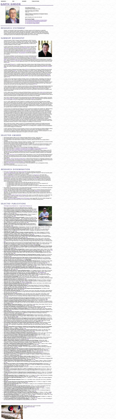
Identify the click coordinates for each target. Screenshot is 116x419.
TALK (42, 351)
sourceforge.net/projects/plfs (10, 172)
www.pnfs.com (37, 174)
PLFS (8, 76)
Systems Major (10, 98)
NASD (15, 58)
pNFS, (5, 60)
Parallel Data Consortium (30, 50)
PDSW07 (50, 66)
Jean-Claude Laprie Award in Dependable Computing (16, 150)
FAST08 (5, 179)
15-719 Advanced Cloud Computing (32, 22)
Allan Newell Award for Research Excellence (15, 161)
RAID (13, 57)
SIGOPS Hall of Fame (10, 154)
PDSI (26, 69)
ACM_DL (23, 282)
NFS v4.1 (13, 60)
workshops (37, 190)
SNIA (39, 187)
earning (14, 99)
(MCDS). (33, 98)
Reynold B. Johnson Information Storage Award (15, 158)
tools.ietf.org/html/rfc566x (9, 176)
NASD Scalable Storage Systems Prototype (17, 195)
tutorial (7, 62)
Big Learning (43, 92)
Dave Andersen (17, 47)
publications (22, 52)
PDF (35, 210)
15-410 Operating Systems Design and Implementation (36, 20)
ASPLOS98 (36, 178)
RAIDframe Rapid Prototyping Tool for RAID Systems (19, 198)
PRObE (36, 87)
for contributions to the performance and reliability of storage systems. (28, 149)
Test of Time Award (10, 162)
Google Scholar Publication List (25, 205)
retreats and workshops (21, 51)
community (6, 48)
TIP (29, 57)
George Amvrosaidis (26, 47)
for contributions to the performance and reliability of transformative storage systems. (31, 148)
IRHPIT (26, 75)
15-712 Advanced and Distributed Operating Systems (35, 21)
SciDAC (14, 70)
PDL (25, 46)
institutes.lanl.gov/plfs (22, 171)
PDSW (48, 74)
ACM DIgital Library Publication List (11, 205)
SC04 (5, 67)
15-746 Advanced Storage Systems (32, 23)
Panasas (12, 64)
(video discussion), (19, 60)
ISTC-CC (35, 84)
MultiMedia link (43, 272)
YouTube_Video (28, 282)
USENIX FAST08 (44, 66)
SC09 (9, 171)
